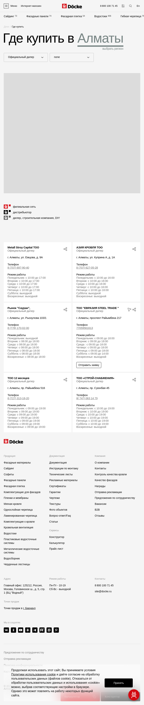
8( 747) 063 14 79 (87, 398)
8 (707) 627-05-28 (87, 267)
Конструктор (56, 536)
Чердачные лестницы (17, 564)
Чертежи (54, 497)
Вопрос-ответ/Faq (60, 515)
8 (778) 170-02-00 (18, 328)
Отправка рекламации (108, 492)
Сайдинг (9, 16)
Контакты (100, 468)
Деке (6, 26)
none (69, 57)
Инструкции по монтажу (63, 468)
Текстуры (55, 503)
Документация (58, 462)
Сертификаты (57, 486)
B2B (97, 509)
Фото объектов (58, 509)
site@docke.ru (103, 591)
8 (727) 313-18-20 (18, 398)
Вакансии (100, 503)
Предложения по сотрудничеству (115, 497)
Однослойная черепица (18, 509)
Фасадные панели (37, 16)
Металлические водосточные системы (21, 550)
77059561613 (84, 328)
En (138, 5)
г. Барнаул (29, 608)
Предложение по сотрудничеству (24, 652)
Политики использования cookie (33, 674)
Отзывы (99, 515)
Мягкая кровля (13, 503)
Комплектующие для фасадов (22, 492)
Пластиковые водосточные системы (20, 541)
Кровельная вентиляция (18, 527)
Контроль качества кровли (111, 474)
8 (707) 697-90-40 (18, 267)
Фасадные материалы (17, 462)
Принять (119, 682)
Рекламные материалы (63, 480)
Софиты (9, 474)
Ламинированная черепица (20, 515)
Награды (100, 486)
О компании (102, 462)
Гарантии (55, 492)
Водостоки (100, 16)
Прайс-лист (56, 548)
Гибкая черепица (131, 16)
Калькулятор (57, 542)
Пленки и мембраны (16, 497)
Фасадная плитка (71, 16)
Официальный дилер (23, 57)
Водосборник (12, 558)
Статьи (53, 521)
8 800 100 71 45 (104, 585)
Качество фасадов (106, 480)
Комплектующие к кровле (19, 521)
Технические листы (61, 474)
